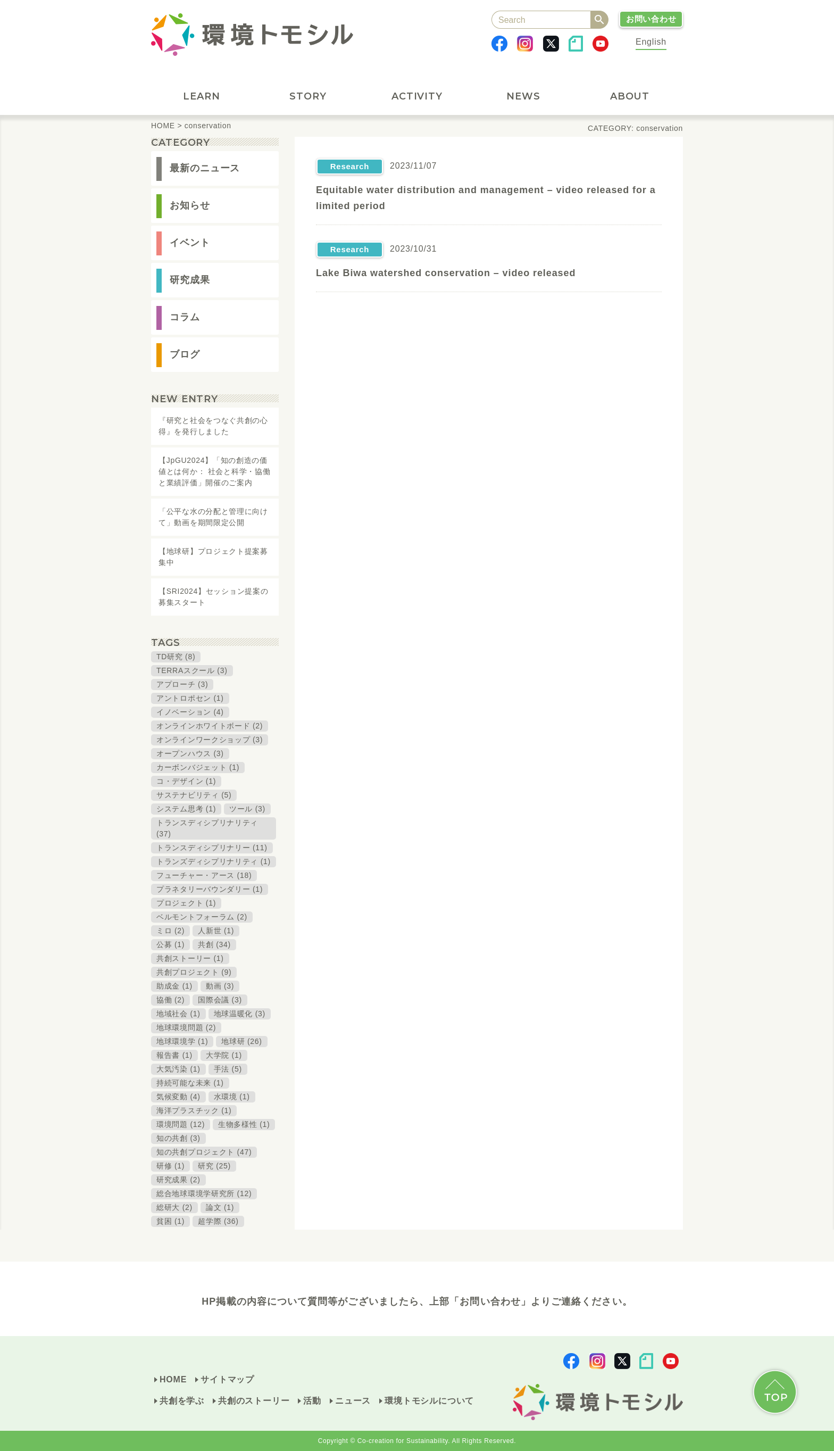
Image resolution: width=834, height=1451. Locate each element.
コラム (185, 317)
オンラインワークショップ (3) (209, 739)
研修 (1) (170, 1166)
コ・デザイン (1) (186, 781)
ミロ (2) (170, 930)
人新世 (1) (216, 930)
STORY (312, 96)
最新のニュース (205, 168)
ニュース (353, 1400)
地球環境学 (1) (182, 1041)
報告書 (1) (174, 1055)
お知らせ (190, 205)
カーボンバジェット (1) (197, 767)
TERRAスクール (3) (192, 670)
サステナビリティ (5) (193, 795)
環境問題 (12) (180, 1124)
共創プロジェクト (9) (193, 972)
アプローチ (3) (182, 684)
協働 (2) (170, 1000)
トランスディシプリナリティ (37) (207, 828)
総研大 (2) (174, 1207)
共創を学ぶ (182, 1400)
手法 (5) (228, 1069)
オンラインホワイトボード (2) (209, 726)
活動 (312, 1400)
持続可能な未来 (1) (190, 1083)
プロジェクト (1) (186, 903)
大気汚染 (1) (178, 1069)
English (651, 41)
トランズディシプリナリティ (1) (213, 861)
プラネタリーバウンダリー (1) (209, 889)
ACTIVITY (420, 96)
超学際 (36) (218, 1221)
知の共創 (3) (178, 1138)
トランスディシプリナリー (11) (212, 847)
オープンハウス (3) (190, 753)
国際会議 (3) (220, 1000)
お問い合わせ (651, 18)
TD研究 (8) (175, 656)
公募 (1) (170, 944)
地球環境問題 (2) (186, 1027)
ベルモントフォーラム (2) (201, 917)
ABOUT (630, 96)
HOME (173, 1379)
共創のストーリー (253, 1400)
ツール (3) (247, 809)
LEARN (205, 96)
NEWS (523, 96)
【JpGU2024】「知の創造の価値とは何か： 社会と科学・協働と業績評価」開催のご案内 (214, 471)
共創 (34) (214, 944)
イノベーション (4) (190, 712)
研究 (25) (214, 1166)
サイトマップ (227, 1379)
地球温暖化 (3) (239, 1013)
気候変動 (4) (178, 1096)
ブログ (185, 354)
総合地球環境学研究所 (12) (204, 1193)
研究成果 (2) (178, 1179)
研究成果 (190, 280)
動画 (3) (220, 986)
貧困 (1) (170, 1221)
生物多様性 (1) (244, 1124)
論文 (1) (220, 1207)
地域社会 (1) (178, 1013)
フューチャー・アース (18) (204, 875)
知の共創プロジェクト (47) (204, 1152)
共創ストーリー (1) (190, 958)
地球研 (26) (241, 1041)
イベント (190, 242)
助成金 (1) (174, 986)
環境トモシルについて (429, 1400)
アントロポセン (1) (190, 698)
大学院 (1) (224, 1055)
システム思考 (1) (186, 809)
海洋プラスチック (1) (193, 1110)
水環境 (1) (232, 1096)
